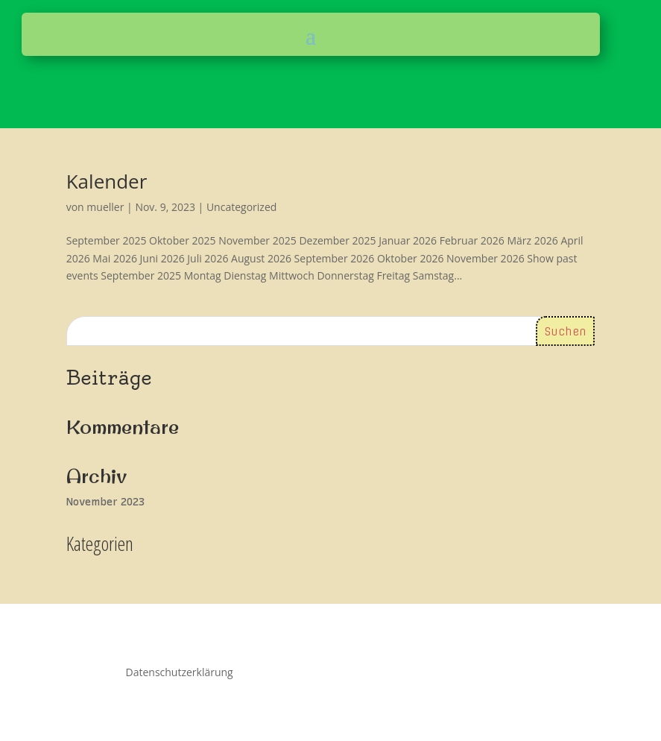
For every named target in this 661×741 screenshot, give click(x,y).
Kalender (107, 181)
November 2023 (105, 502)
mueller (105, 207)
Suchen (565, 331)
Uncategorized (241, 207)
